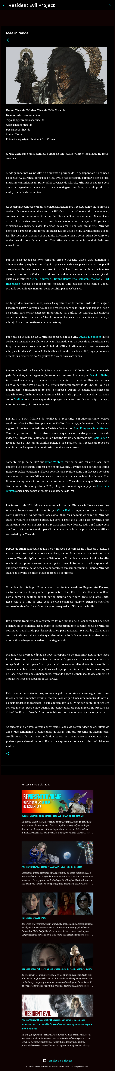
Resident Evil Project (31, 5)
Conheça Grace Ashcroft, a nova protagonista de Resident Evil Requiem (57, 969)
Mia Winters (100, 428)
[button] (8, 40)
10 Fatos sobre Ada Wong (34, 918)
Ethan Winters (54, 461)
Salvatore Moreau (89, 278)
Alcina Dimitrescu (41, 278)
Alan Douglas (82, 428)
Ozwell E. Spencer (90, 336)
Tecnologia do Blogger (57, 1060)
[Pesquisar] (111, 5)
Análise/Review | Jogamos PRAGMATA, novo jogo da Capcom (52, 867)
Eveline (18, 399)
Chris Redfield (66, 510)
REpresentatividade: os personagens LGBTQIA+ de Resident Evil (53, 816)
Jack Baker (100, 437)
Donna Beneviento (65, 278)
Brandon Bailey (99, 375)
